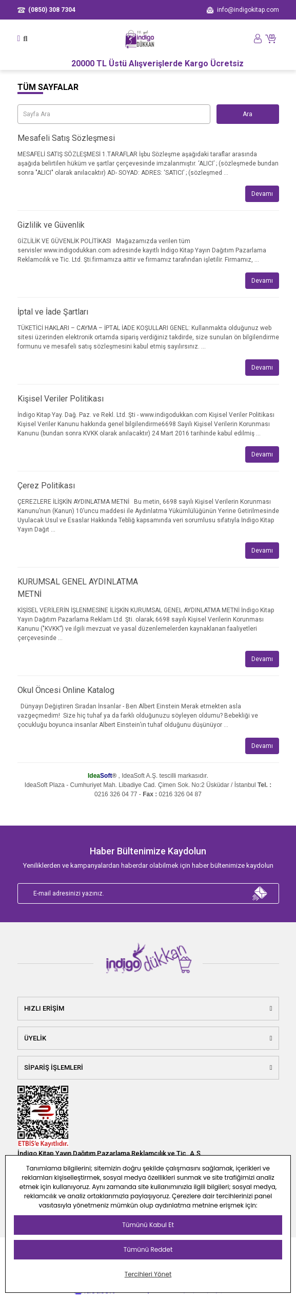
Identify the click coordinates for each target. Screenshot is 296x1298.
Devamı (262, 193)
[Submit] (260, 893)
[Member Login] (258, 39)
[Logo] (140, 38)
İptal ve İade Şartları (52, 312)
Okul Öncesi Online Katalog (65, 690)
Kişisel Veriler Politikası (60, 399)
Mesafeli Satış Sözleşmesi (66, 138)
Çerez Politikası (46, 485)
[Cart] (272, 38)
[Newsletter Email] (148, 893)
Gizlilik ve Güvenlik (51, 225)
